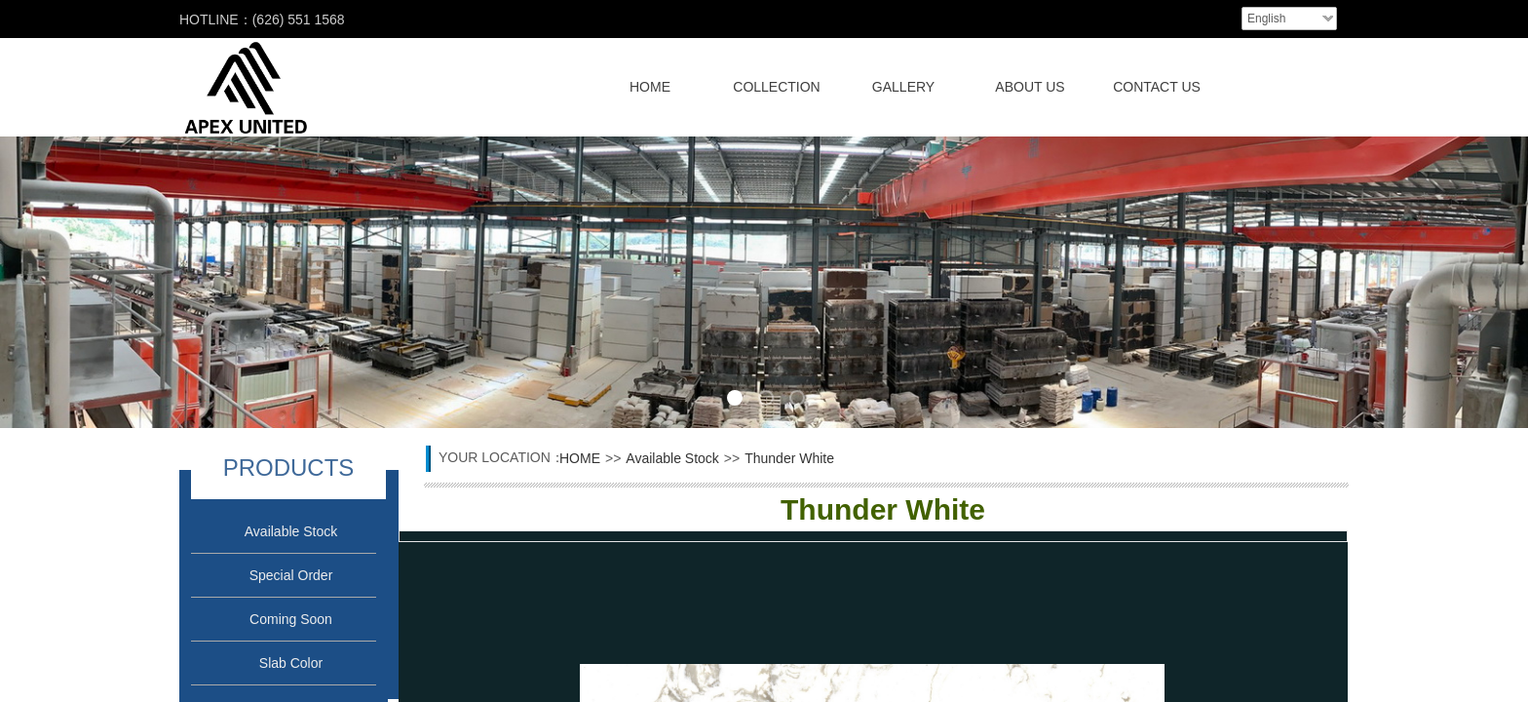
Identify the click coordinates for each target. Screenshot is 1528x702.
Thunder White (789, 458)
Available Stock (291, 531)
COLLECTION (776, 87)
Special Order (291, 575)
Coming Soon (290, 619)
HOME (650, 87)
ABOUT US (1029, 87)
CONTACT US (1157, 87)
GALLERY (903, 87)
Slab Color (291, 663)
